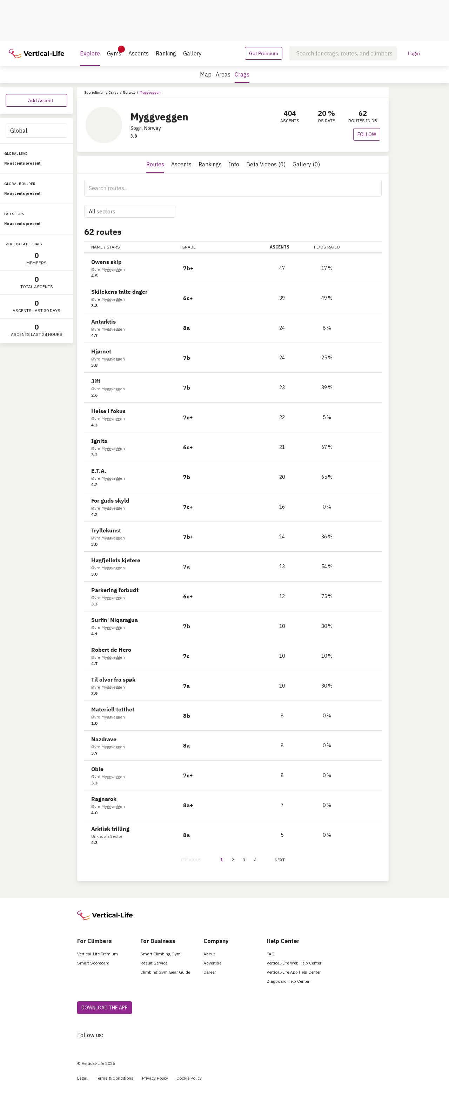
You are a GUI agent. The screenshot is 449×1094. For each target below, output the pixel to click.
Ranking (166, 53)
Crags (242, 77)
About (209, 953)
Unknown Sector (106, 836)
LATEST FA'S (14, 214)
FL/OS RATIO (327, 247)
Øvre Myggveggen (108, 269)
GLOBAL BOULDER (19, 183)
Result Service (153, 963)
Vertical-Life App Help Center (294, 972)
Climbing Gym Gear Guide (165, 972)
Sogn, (136, 128)
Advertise (212, 963)
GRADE (189, 247)
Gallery (192, 53)
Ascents (138, 53)
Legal (82, 1078)
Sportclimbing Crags (101, 92)
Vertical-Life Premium (97, 953)
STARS (113, 247)
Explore (90, 58)
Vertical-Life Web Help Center (294, 963)
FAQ (271, 953)
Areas (223, 74)
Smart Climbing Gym (160, 953)
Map (206, 74)
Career (209, 972)
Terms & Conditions (115, 1078)
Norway (129, 92)
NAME (97, 247)
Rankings (210, 164)
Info (234, 164)
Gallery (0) (306, 164)
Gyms (114, 51)
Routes (155, 164)
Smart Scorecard (93, 963)
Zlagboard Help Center (288, 981)
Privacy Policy (155, 1078)
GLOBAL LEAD (16, 153)
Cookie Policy (189, 1078)
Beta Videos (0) (266, 164)
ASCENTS (282, 247)
